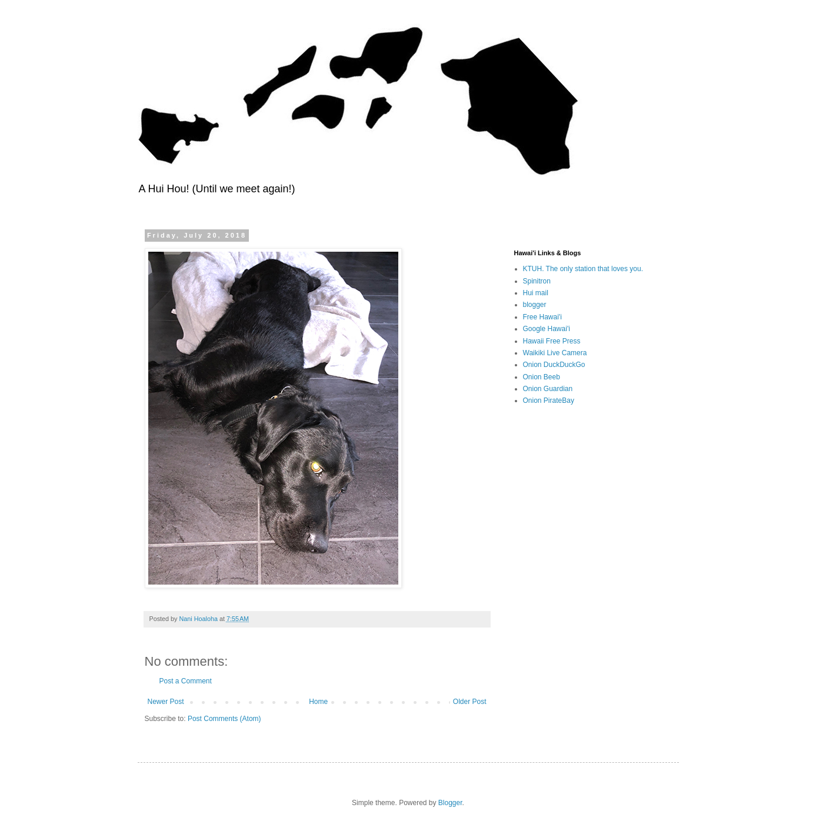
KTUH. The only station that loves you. (583, 269)
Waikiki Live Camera (555, 353)
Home (318, 701)
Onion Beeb (541, 377)
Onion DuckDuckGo (554, 365)
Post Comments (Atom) (224, 719)
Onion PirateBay (548, 400)
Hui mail (535, 293)
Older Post (470, 701)
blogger (535, 305)
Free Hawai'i (542, 317)
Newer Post (166, 701)
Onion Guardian (548, 389)
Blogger (450, 803)
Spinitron (537, 281)
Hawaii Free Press (552, 341)
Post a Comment (185, 681)
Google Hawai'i (546, 329)
